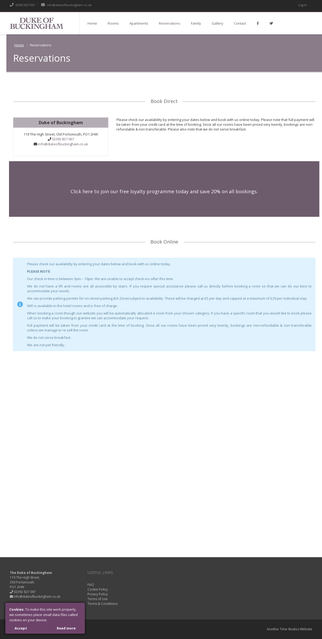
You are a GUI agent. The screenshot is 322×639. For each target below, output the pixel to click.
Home (92, 23)
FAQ (91, 584)
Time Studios (289, 629)
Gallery (217, 23)
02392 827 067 (22, 5)
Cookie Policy (98, 589)
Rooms (113, 23)
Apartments (138, 23)
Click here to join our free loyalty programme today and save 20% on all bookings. (164, 191)
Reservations (169, 23)
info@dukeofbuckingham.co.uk (66, 5)
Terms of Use (98, 599)
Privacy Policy (98, 594)
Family (196, 23)
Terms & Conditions (103, 603)
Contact (240, 23)
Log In (302, 5)
